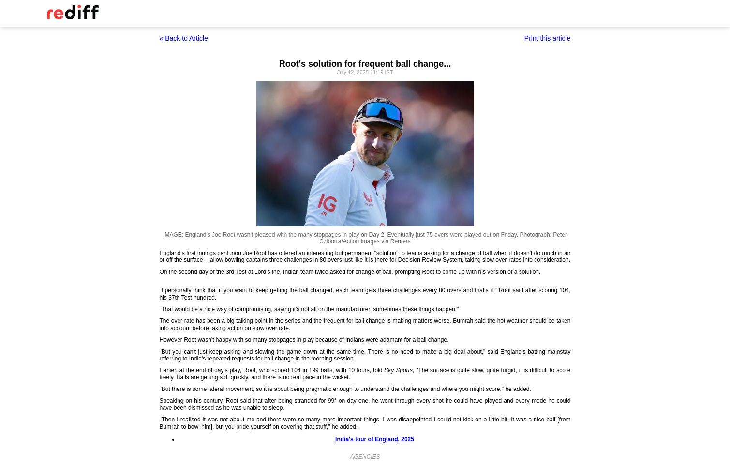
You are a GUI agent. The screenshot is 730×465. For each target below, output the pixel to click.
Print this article (547, 38)
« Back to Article (184, 38)
